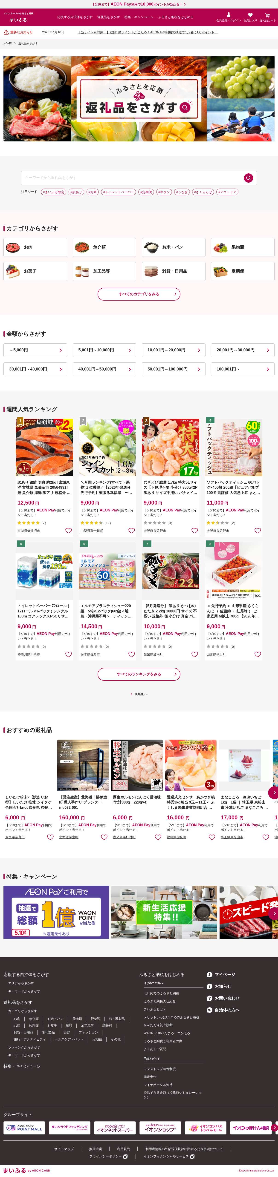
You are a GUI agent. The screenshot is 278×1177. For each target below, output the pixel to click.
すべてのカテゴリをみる (139, 294)
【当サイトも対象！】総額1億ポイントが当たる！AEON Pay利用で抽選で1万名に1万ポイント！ (148, 32)
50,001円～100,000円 (168, 369)
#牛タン (164, 192)
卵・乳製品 (117, 1019)
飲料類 (34, 1026)
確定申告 (150, 1077)
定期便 (97, 1039)
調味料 (107, 1026)
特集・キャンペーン (139, 17)
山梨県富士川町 (92, 531)
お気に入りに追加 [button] (68, 530)
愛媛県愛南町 (153, 654)
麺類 (69, 1026)
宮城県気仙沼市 (28, 531)
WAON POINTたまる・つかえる (167, 1033)
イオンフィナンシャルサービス (166, 1156)
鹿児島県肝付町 (124, 837)
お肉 (17, 1019)
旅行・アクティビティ (30, 1039)
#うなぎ (182, 192)
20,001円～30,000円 (236, 350)
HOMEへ (140, 694)
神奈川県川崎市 (28, 654)
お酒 (17, 1026)
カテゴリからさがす (22, 1011)
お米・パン (55, 1019)
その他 (116, 1039)
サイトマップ (64, 1149)
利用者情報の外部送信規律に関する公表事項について (184, 1149)
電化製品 (48, 1032)
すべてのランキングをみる (139, 674)
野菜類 (95, 1019)
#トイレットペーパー (118, 192)
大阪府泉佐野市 (155, 531)
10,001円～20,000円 (166, 350)
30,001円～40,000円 (28, 369)
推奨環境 (95, 1149)
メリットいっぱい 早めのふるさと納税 (171, 1017)
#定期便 (146, 192)
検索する (248, 178)
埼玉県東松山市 (232, 837)
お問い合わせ (223, 998)
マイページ (221, 974)
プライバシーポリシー (106, 1156)
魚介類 (34, 1019)
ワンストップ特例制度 (160, 1069)
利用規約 (123, 1149)
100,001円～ (228, 369)
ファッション (88, 1032)
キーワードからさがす (24, 991)
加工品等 (87, 1026)
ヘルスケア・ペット (69, 1039)
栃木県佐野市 (90, 654)
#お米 (93, 192)
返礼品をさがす (108, 17)
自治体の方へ (223, 1010)
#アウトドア (227, 192)
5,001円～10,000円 (96, 350)
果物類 (77, 1019)
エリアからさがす (21, 983)
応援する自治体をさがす (75, 17)
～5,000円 (18, 350)
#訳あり (76, 192)
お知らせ (219, 986)
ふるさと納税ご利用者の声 (163, 1041)
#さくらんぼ (203, 192)
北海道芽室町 (68, 837)
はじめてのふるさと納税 (161, 993)
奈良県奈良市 (15, 837)
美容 (67, 1032)
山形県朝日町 (216, 654)
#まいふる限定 (53, 192)
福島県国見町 (176, 837)
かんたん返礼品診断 (158, 1025)
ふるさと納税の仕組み (160, 1001)
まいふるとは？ (155, 1009)
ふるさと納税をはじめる (176, 17)
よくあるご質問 (155, 1049)
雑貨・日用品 (23, 1032)
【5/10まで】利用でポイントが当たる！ (136, 4)
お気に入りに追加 (50, 836)
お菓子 (52, 1026)
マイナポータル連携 (158, 1085)
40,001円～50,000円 (97, 369)
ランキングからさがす (24, 1047)
